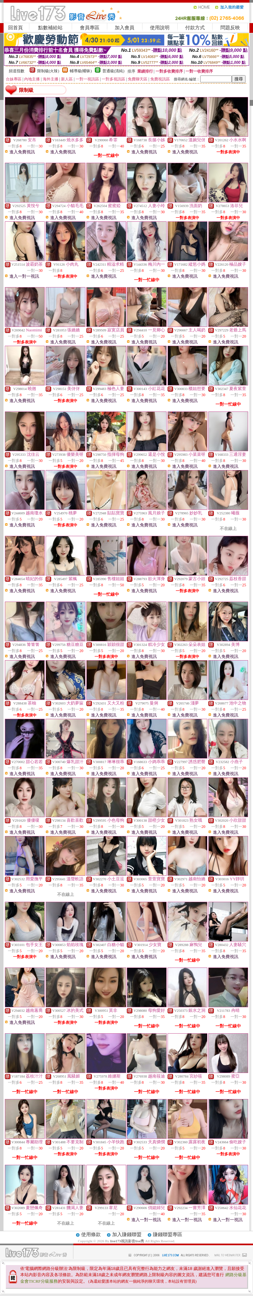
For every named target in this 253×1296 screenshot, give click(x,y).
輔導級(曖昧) (81, 71)
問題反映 (230, 27)
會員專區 (89, 27)
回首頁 (15, 27)
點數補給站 (50, 27)
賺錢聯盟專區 (167, 1234)
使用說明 (160, 27)
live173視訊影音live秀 (127, 1241)
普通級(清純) (113, 71)
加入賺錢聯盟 (126, 1234)
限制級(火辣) (48, 71)
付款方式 (195, 27)
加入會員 (124, 27)
